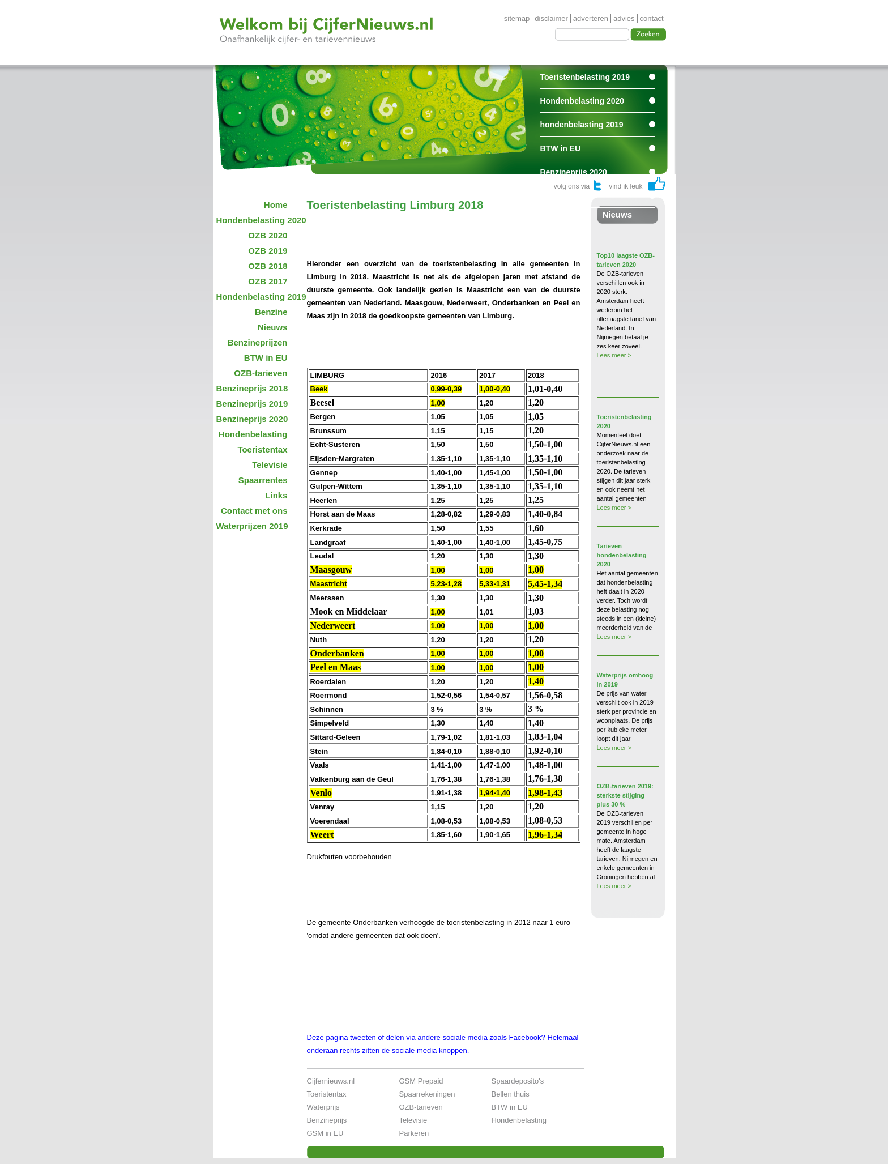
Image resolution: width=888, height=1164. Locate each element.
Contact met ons (254, 510)
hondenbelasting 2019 (582, 124)
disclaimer (551, 18)
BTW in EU (560, 148)
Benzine (271, 312)
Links (276, 495)
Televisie (269, 465)
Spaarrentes (563, 196)
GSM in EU (325, 1133)
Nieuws (273, 327)
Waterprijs (323, 1107)
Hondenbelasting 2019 (255, 296)
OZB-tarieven (260, 373)
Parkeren (414, 1133)
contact (652, 18)
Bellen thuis (511, 1094)
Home (276, 205)
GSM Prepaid (421, 1081)
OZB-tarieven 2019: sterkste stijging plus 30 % (625, 795)
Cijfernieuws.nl (331, 1081)
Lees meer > (614, 355)
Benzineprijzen (258, 342)
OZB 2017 (267, 281)
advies (624, 18)
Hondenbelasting (253, 434)
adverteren (590, 18)
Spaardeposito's (518, 1081)
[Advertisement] (439, 229)
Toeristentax (262, 449)
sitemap (517, 18)
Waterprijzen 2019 (252, 526)
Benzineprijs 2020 (573, 172)
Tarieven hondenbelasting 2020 (622, 555)
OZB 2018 (267, 266)
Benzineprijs (327, 1120)
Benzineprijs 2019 (252, 403)
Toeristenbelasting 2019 (585, 77)
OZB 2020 (267, 235)
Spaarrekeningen (427, 1094)
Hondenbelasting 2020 (582, 100)
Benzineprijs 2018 (252, 388)
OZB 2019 (267, 250)
